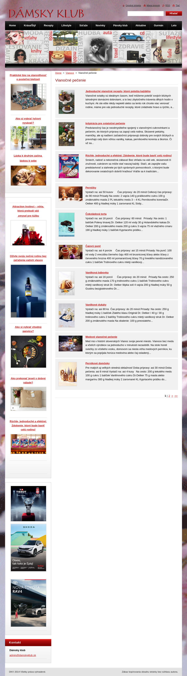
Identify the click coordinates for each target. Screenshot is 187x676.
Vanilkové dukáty (95, 304)
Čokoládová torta (96, 213)
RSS (167, 5)
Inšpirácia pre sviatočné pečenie (105, 123)
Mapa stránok (153, 5)
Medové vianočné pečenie (101, 336)
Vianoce (70, 73)
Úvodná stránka (133, 5)
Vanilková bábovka (97, 272)
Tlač (178, 5)
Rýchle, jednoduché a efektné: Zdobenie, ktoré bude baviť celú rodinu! (128, 155)
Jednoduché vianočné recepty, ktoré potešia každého (118, 91)
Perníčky (90, 187)
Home (58, 73)
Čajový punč (93, 246)
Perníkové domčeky (97, 363)
